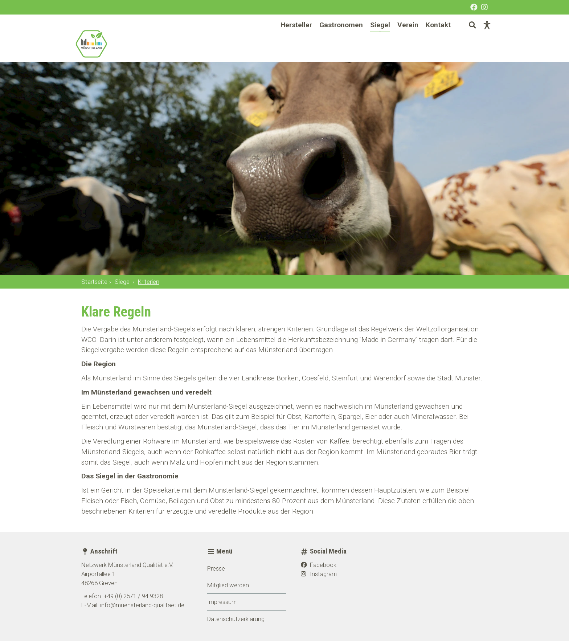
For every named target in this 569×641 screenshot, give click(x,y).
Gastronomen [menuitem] (334, 38)
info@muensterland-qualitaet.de (142, 605)
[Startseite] (114, 50)
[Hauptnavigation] (359, 38)
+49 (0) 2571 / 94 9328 (133, 596)
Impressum (222, 601)
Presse (216, 568)
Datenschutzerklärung (236, 618)
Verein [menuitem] (401, 38)
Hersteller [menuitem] (290, 38)
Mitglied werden (228, 585)
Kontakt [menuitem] (431, 38)
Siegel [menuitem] (374, 38)
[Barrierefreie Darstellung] (480, 38)
